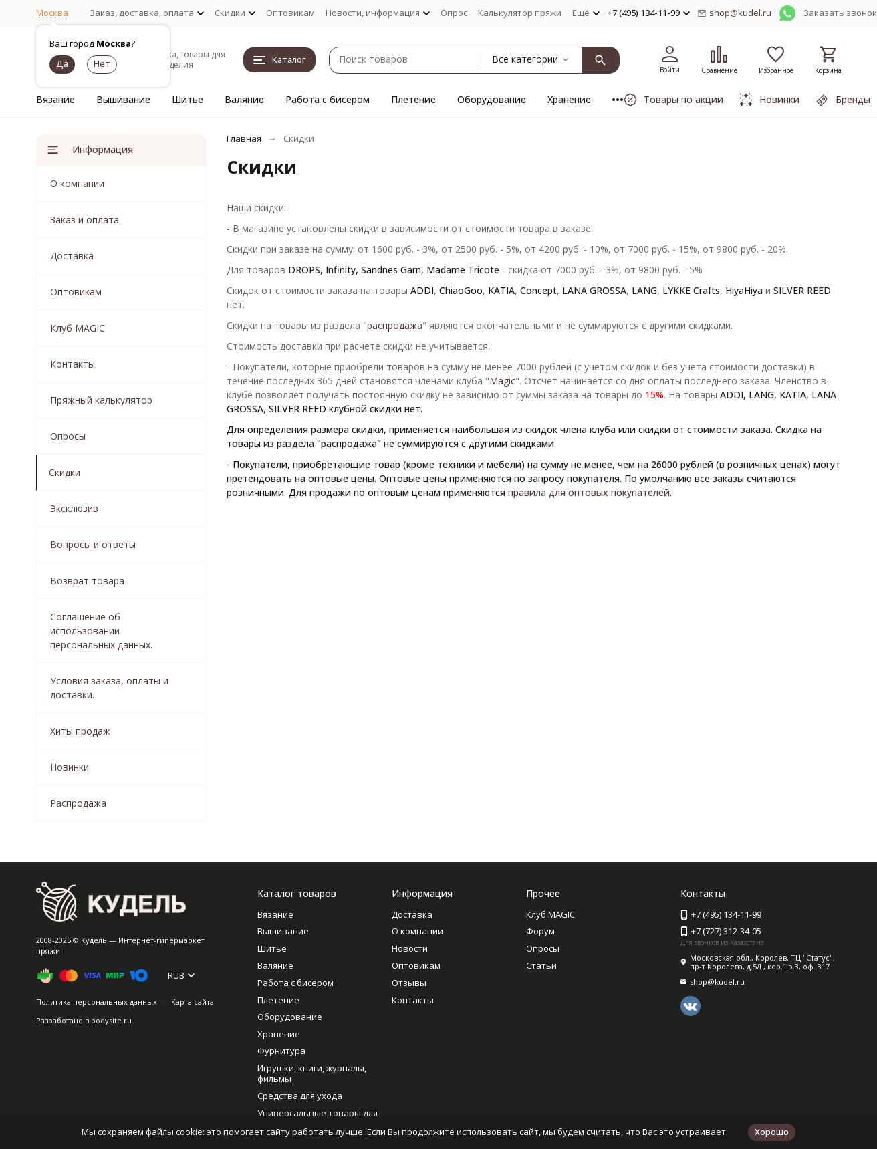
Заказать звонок (840, 13)
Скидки (64, 472)
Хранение (569, 99)
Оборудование (491, 99)
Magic (502, 380)
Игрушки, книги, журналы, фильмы (311, 1073)
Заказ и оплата (84, 219)
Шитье (187, 99)
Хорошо (772, 1132)
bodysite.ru (111, 1020)
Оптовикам (290, 13)
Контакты (72, 364)
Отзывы (409, 983)
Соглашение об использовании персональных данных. (101, 630)
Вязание (55, 99)
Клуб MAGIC (77, 328)
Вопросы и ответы (93, 544)
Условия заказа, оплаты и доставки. (109, 687)
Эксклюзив (74, 508)
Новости (410, 948)
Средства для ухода (299, 1096)
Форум (540, 931)
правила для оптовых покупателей (589, 492)
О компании (77, 183)
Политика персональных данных (96, 1002)
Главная (244, 138)
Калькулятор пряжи (519, 13)
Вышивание (123, 99)
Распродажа (78, 803)
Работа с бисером (327, 99)
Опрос (454, 13)
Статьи (541, 965)
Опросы (68, 436)
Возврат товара (87, 580)
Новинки (69, 767)
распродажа (394, 325)
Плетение (413, 99)
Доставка (72, 255)
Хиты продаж (80, 731)
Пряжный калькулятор (101, 400)
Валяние (244, 99)
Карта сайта (192, 1002)
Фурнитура (281, 1051)
